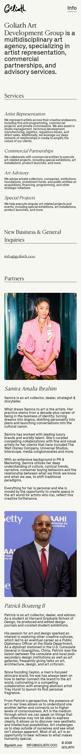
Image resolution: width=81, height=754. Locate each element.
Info (72, 8)
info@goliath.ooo (19, 256)
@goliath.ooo (13, 745)
